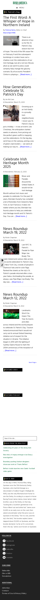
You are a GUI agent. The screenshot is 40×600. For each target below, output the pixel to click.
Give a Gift (6, 573)
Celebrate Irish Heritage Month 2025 (16, 163)
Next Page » (33, 362)
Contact (5, 590)
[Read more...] (26, 74)
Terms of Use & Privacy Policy (14, 593)
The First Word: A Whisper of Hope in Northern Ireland (18, 21)
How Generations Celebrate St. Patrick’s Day (17, 91)
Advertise (6, 588)
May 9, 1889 (9, 479)
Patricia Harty (10, 30)
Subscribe (6, 570)
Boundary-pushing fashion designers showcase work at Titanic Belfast (16, 463)
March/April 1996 (9, 33)
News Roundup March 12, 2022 (15, 296)
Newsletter (6, 576)
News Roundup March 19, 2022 (15, 231)
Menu (21, 8)
